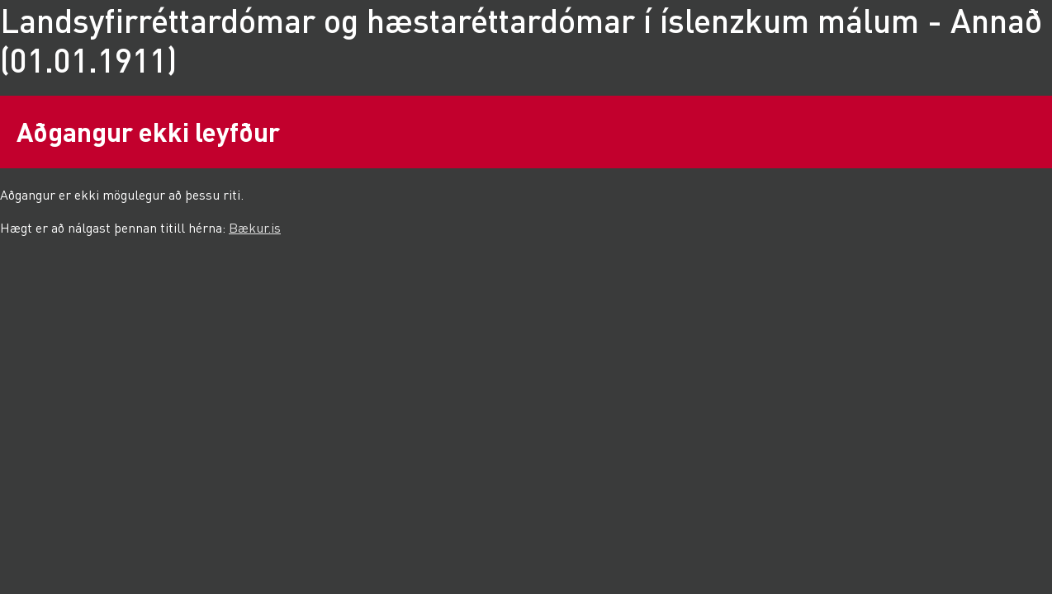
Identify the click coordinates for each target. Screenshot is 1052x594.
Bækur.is (255, 227)
